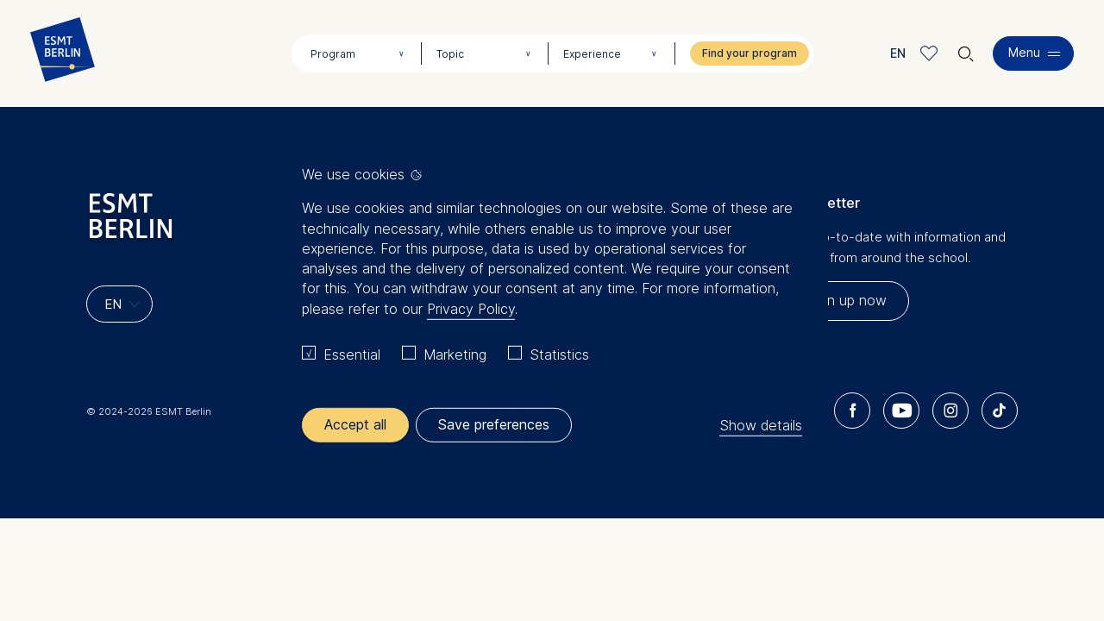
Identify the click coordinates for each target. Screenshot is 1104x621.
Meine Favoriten (929, 53)
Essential (351, 354)
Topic (450, 53)
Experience (592, 53)
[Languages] (119, 304)
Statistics (559, 354)
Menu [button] (1024, 52)
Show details (760, 424)
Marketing (454, 354)
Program (332, 53)
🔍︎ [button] (966, 49)
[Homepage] (62, 53)
